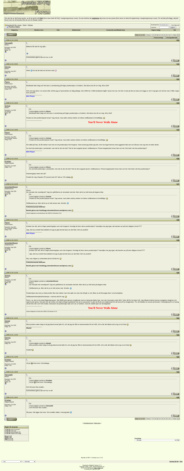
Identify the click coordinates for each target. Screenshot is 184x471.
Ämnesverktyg (158, 37)
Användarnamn (155, 24)
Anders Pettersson (98, 468)
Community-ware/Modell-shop (115, 30)
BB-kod (7, 436)
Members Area (38, 30)
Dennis (8, 67)
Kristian (8, 162)
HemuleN (9, 43)
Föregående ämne (88, 423)
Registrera (15, 30)
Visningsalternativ (171, 37)
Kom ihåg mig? (174, 25)
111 (170, 35)
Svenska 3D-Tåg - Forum (14, 25)
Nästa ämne (97, 423)
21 (164, 35)
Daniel (7, 321)
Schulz (7, 106)
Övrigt (24, 25)
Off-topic (30, 25)
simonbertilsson (11, 187)
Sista (175, 35)
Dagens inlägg (155, 30)
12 (159, 35)
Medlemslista (76, 30)
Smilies (6, 437)
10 (155, 35)
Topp (181, 461)
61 (167, 35)
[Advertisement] (79, 11)
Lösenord (153, 27)
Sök (175, 30)
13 (162, 35)
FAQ (58, 30)
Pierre (7, 82)
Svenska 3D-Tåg (173, 461)
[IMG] (6, 438)
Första (148, 35)
